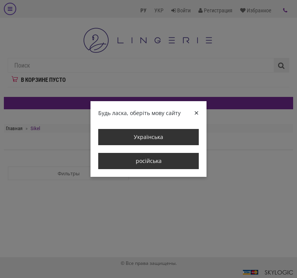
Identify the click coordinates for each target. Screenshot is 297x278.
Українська (148, 137)
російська (149, 160)
